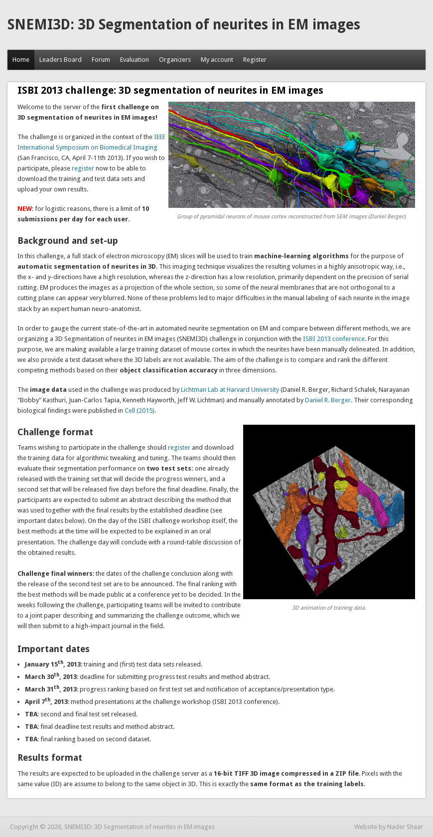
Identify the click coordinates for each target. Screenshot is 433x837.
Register (255, 59)
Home (20, 59)
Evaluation (134, 59)
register (83, 168)
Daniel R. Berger (328, 400)
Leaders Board (60, 59)
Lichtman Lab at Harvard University (230, 389)
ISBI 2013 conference (333, 338)
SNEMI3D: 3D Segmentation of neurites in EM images (183, 24)
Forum (101, 59)
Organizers (175, 59)
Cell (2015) (139, 410)
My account (217, 59)
